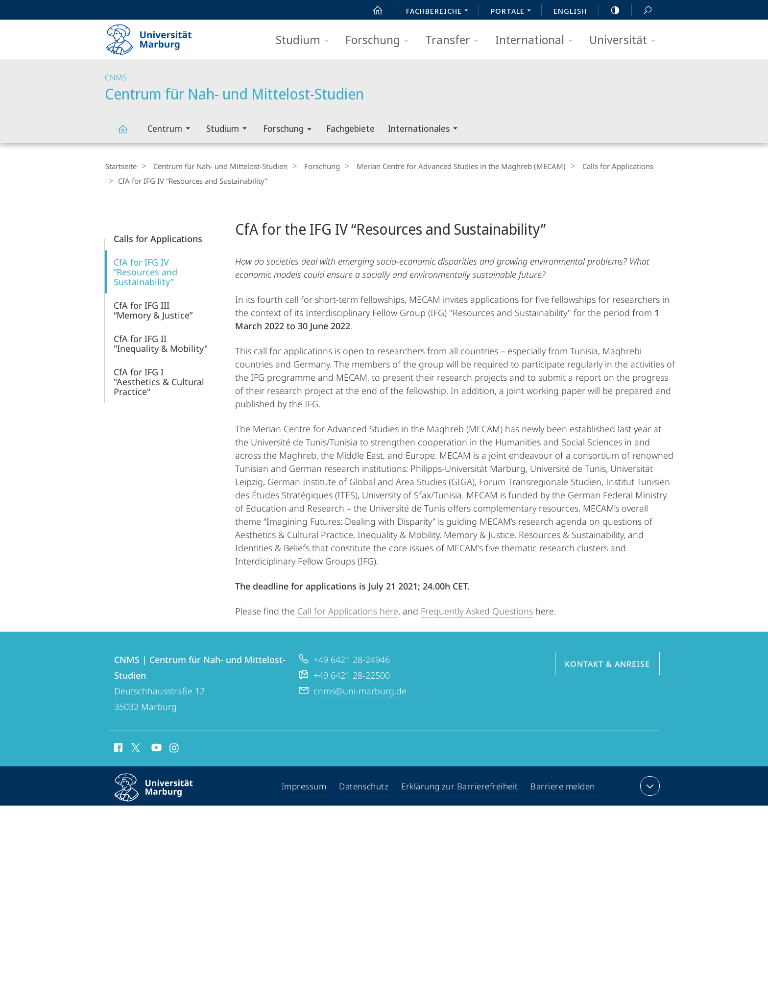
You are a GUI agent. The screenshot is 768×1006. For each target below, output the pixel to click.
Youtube (155, 748)
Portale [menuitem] (513, 12)
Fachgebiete (350, 128)
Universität (625, 40)
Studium (305, 40)
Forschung (380, 40)
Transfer (455, 40)
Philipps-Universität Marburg (162, 794)
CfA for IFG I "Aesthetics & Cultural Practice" (159, 380)
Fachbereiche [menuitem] (440, 12)
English (570, 11)
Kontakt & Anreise (607, 663)
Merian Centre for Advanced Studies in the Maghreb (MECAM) (448, 166)
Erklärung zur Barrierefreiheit (460, 787)
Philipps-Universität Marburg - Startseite (157, 36)
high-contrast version (610, 10)
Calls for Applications (601, 166)
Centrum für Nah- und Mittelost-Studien (128, 133)
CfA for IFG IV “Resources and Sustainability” (145, 271)
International (537, 40)
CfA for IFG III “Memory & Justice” (153, 309)
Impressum (304, 787)
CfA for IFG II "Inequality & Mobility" (161, 342)
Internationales (426, 130)
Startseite (120, 166)
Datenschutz (364, 787)
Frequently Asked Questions (477, 610)
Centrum (171, 130)
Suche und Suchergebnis (642, 10)
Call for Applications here (347, 610)
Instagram (174, 748)
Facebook (117, 748)
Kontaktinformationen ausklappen (648, 785)
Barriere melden (563, 787)
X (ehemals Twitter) (134, 747)
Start (372, 10)
